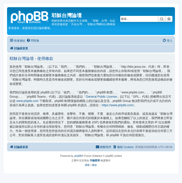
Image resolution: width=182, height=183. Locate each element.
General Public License (101, 96)
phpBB (78, 156)
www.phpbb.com (27, 101)
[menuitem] (32, 41)
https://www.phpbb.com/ (118, 105)
